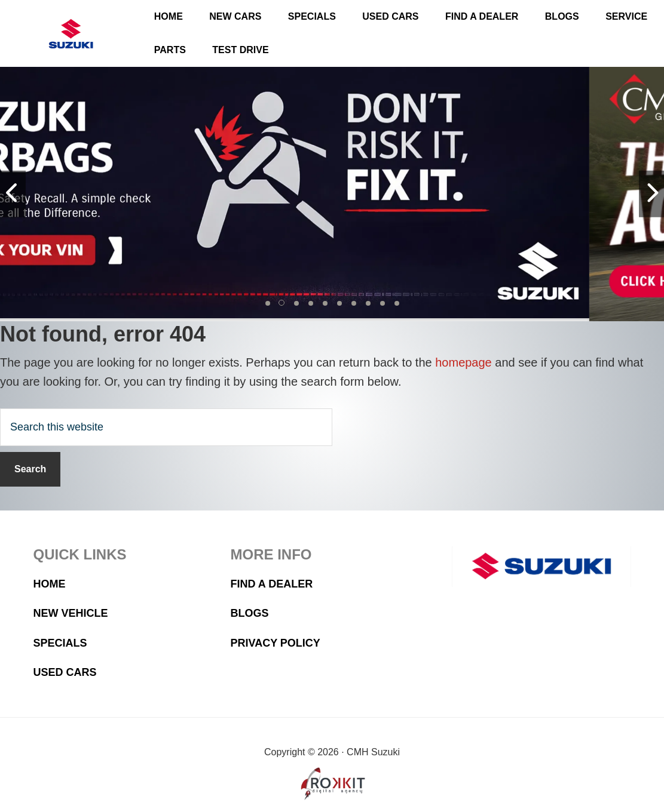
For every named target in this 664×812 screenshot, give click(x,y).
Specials (60, 643)
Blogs (250, 613)
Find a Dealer (272, 584)
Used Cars (65, 672)
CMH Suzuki (71, 33)
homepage (463, 362)
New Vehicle (70, 613)
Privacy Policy (275, 643)
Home (49, 584)
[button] (268, 303)
